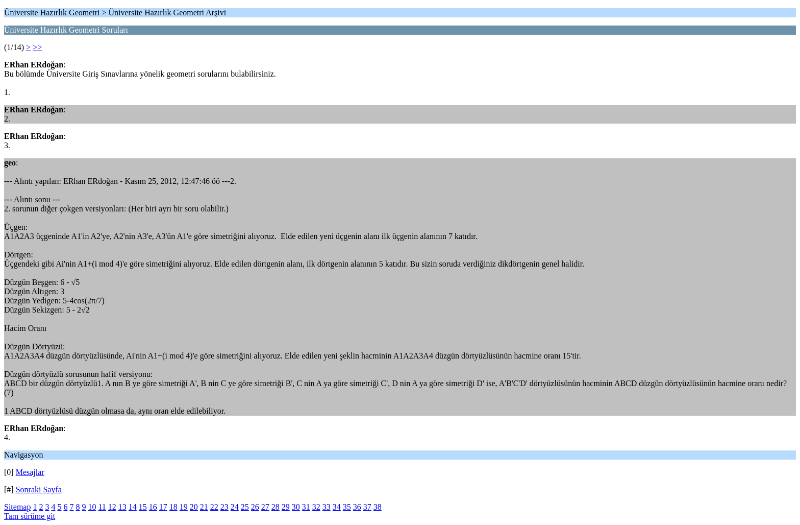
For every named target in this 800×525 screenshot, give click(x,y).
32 (316, 507)
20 (194, 507)
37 (367, 507)
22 (214, 507)
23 (224, 507)
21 (204, 507)
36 (357, 507)
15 (143, 507)
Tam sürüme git (29, 516)
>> (37, 47)
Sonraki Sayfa (39, 489)
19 (184, 507)
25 (245, 507)
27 (265, 507)
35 (347, 507)
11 (102, 507)
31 (306, 507)
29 (286, 507)
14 (133, 507)
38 (377, 507)
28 (275, 507)
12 (112, 507)
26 (255, 507)
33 (326, 507)
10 (92, 507)
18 (173, 507)
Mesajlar (30, 472)
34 (337, 507)
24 (235, 507)
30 (296, 507)
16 (153, 507)
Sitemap (17, 507)
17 (163, 507)
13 (122, 507)
